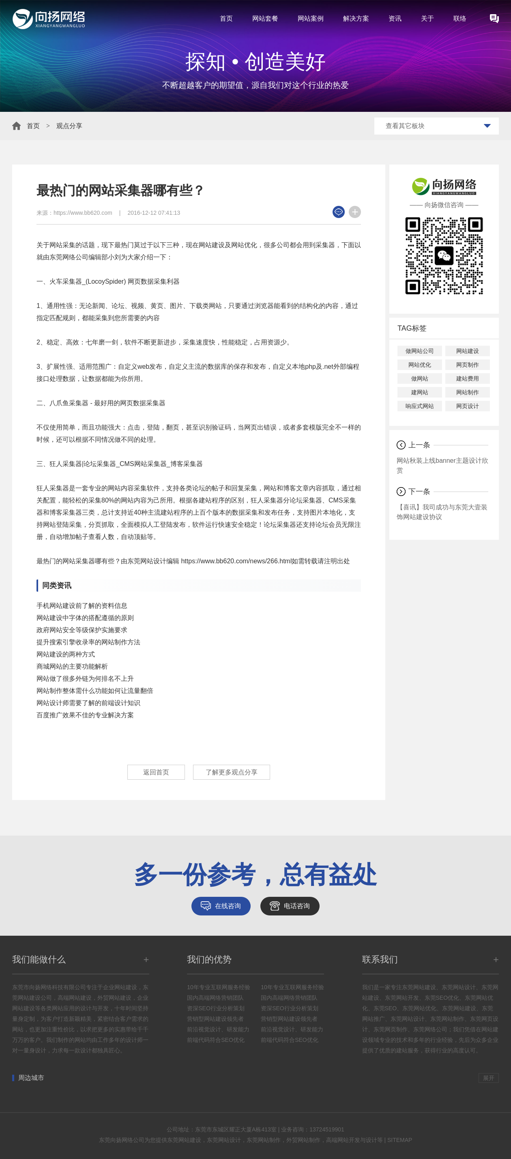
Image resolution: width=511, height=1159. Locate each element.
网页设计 (467, 406)
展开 (488, 1078)
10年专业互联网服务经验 (218, 987)
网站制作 (467, 392)
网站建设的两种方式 (65, 654)
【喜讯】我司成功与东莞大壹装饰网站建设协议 (442, 512)
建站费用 (467, 378)
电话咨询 (297, 905)
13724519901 (326, 1129)
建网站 (419, 392)
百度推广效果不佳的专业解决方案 (85, 715)
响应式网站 (420, 406)
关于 (427, 18)
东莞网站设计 (224, 1140)
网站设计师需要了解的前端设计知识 (88, 702)
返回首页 (156, 772)
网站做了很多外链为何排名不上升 (85, 678)
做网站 (419, 378)
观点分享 (69, 125)
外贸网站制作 (303, 1140)
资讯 (395, 18)
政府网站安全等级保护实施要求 (81, 630)
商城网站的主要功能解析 (72, 666)
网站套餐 (265, 18)
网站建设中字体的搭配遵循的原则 (85, 617)
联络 (459, 18)
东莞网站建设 (184, 1140)
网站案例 (311, 18)
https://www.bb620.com (83, 213)
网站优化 (419, 364)
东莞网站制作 (264, 1140)
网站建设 (467, 351)
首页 (226, 18)
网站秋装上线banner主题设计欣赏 (442, 465)
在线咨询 (228, 905)
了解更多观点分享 (232, 772)
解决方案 (356, 18)
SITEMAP (399, 1140)
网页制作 (467, 364)
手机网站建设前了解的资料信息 (81, 605)
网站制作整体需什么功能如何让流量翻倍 (94, 690)
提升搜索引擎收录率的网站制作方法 (88, 642)
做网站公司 (420, 351)
